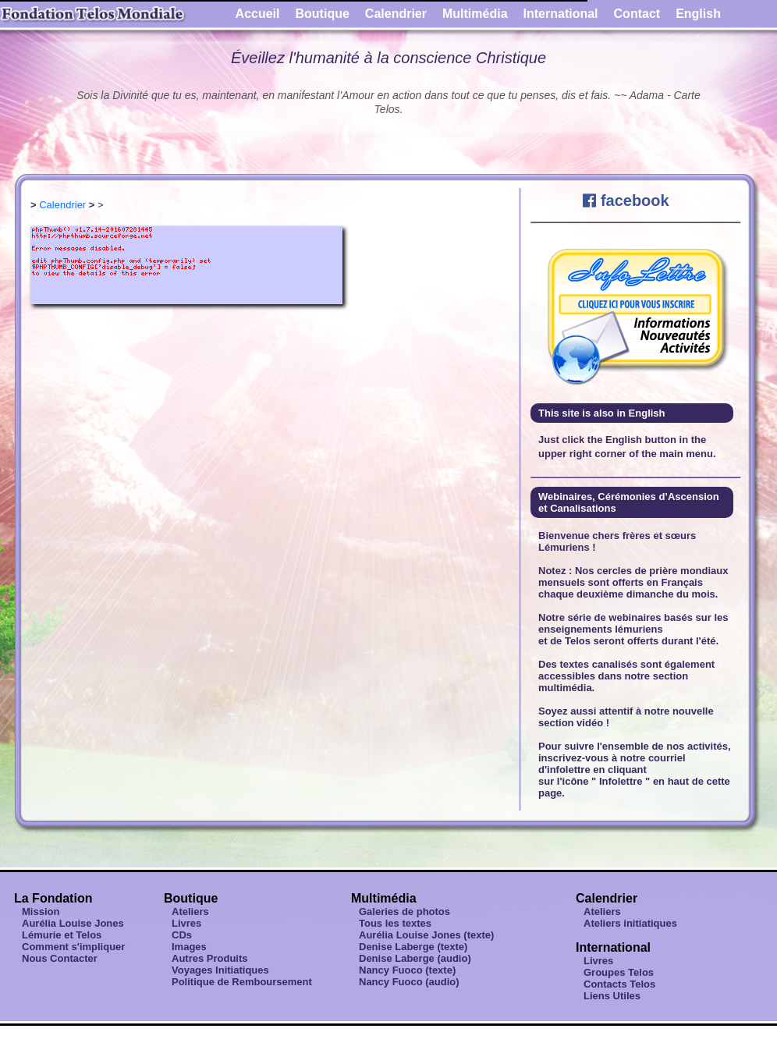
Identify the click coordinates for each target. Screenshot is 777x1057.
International (560, 13)
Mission (40, 911)
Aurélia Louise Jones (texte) (426, 935)
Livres (186, 923)
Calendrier (396, 13)
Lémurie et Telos (61, 935)
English (698, 13)
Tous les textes (395, 923)
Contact (637, 13)
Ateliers (190, 911)
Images (189, 946)
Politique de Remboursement (242, 982)
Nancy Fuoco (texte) (407, 970)
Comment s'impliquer (73, 946)
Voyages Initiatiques (220, 970)
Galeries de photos (404, 911)
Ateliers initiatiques (630, 923)
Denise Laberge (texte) (413, 946)
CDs (182, 935)
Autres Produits (210, 958)
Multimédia (475, 13)
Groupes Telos (619, 972)
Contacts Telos (619, 984)
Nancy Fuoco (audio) (409, 982)
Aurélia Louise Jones (73, 923)
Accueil (258, 13)
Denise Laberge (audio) (415, 958)
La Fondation (53, 898)
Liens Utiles (612, 996)
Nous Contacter (60, 958)
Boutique (322, 13)
